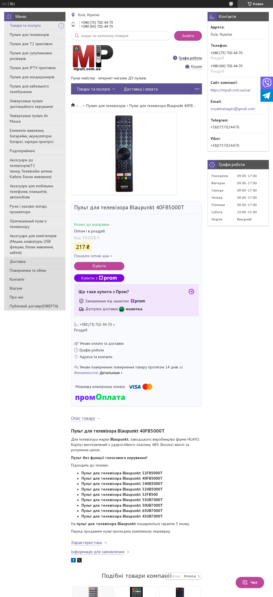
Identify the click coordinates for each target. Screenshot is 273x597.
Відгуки (16, 288)
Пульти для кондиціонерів (32, 76)
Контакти (17, 279)
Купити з (99, 278)
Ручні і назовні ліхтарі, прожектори (28, 209)
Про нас (16, 297)
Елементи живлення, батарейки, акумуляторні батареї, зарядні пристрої (31, 136)
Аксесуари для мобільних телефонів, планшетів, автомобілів (31, 191)
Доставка (18, 261)
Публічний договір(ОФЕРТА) (34, 306)
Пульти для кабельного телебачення (29, 89)
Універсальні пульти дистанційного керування (31, 103)
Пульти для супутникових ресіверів (31, 55)
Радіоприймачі (22, 150)
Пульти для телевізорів (29, 34)
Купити (99, 265)
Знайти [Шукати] (188, 36)
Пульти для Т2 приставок (31, 43)
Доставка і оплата (141, 89)
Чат (249, 582)
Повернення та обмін (28, 270)
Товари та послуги (25, 25)
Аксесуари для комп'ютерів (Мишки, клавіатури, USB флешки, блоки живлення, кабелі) (33, 244)
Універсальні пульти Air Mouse (29, 118)
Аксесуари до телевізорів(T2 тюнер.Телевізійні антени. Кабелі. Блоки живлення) (31, 168)
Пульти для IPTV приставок (33, 67)
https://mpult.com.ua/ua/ (231, 90)
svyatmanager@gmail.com (233, 108)
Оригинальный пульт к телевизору (28, 224)
